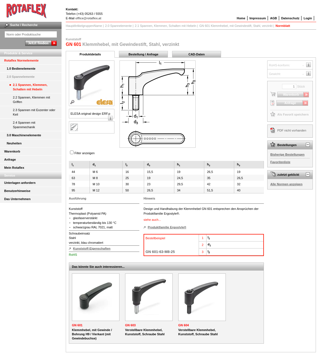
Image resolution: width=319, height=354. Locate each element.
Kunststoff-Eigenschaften (92, 248)
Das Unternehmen (17, 199)
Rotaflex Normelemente (21, 60)
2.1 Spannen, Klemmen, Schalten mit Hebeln (30, 87)
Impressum (258, 18)
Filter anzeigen (84, 153)
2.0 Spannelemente (21, 76)
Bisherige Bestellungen (287, 154)
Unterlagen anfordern (20, 182)
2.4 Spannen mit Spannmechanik (24, 125)
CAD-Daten (196, 54)
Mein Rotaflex (14, 167)
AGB (273, 18)
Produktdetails (90, 54)
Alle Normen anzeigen (286, 184)
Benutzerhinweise (17, 191)
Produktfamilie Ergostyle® (167, 227)
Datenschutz (290, 18)
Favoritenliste (280, 162)
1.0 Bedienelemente (21, 68)
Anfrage (10, 159)
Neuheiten (14, 143)
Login (308, 18)
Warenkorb (12, 151)
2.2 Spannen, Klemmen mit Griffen (31, 100)
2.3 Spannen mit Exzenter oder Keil (34, 112)
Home (241, 18)
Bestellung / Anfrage (143, 54)
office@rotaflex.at (88, 18)
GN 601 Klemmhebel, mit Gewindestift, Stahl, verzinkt (236, 25)
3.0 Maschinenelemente (24, 135)
